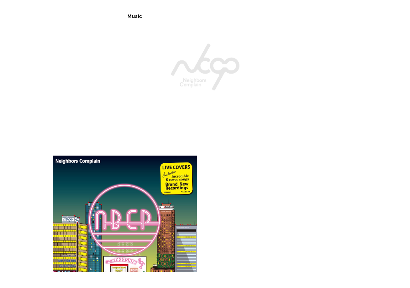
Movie (358, 16)
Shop (323, 16)
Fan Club (242, 16)
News (170, 16)
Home (51, 16)
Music (134, 16)
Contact (285, 16)
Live (204, 16)
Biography (93, 16)
